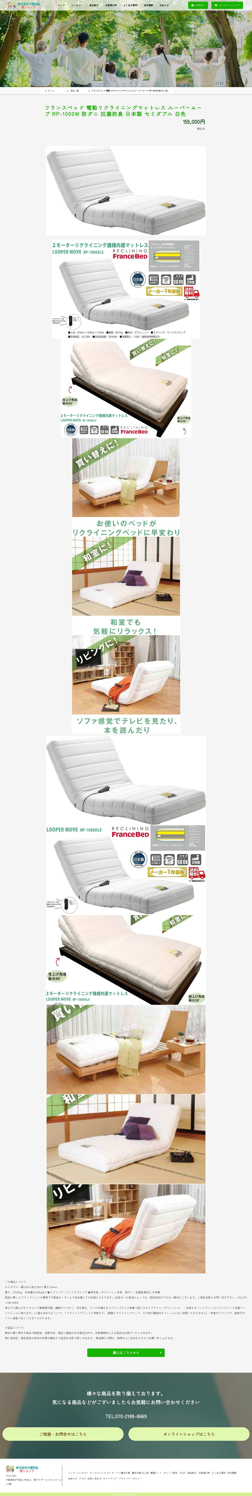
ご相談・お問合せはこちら (63, 1434)
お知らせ (164, 5)
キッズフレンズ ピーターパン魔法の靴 (110, 1472)
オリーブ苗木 (171, 1472)
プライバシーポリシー (130, 1478)
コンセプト (77, 5)
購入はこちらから (137, 1352)
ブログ (82, 1478)
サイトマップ (110, 1478)
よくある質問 (130, 5)
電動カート (156, 1472)
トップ (61, 5)
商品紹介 (93, 5)
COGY (182, 1472)
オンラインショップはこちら (189, 1434)
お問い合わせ (94, 1478)
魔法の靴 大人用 (140, 1472)
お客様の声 (111, 5)
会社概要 (148, 5)
